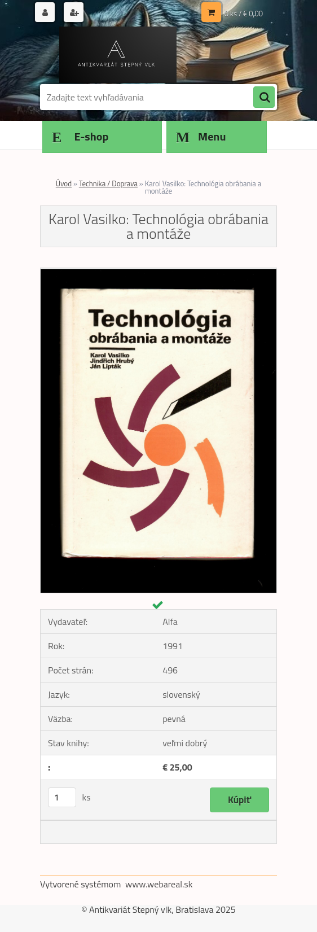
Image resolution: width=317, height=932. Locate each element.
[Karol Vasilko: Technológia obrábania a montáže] (158, 272)
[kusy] (62, 797)
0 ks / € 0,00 (243, 13)
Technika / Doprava (108, 183)
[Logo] (117, 55)
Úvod (64, 183)
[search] (264, 97)
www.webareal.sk (159, 884)
